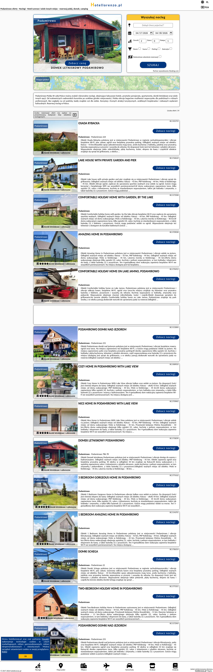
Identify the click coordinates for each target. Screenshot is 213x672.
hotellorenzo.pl (106, 5)
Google (45, 639)
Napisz (209, 671)
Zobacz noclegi (166, 131)
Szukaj (153, 65)
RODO (4, 651)
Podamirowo (41, 125)
